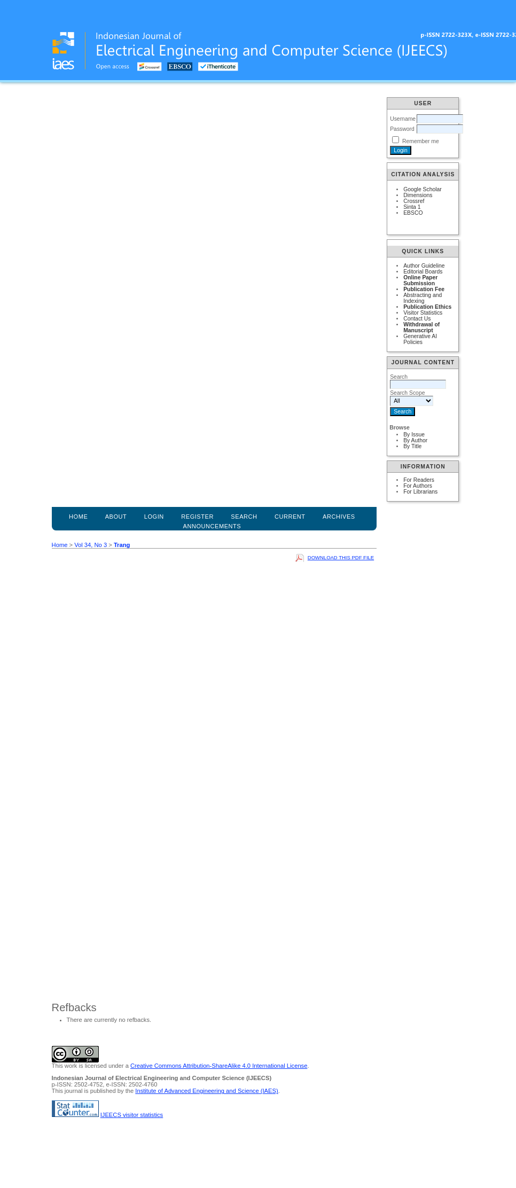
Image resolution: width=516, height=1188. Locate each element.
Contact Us (417, 319)
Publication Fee (423, 289)
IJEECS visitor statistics (131, 1115)
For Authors (417, 486)
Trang (122, 545)
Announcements (212, 526)
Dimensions (417, 195)
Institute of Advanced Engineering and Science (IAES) (206, 1091)
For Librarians (420, 492)
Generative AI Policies (420, 339)
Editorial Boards (422, 272)
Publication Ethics (427, 307)
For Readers (418, 480)
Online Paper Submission (420, 280)
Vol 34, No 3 (90, 545)
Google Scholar (422, 189)
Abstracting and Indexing (422, 298)
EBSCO (413, 213)
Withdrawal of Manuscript (421, 327)
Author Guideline (423, 266)
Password (402, 129)
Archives (339, 516)
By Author (415, 440)
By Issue (414, 434)
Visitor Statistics (422, 313)
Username (403, 119)
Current (290, 516)
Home (78, 516)
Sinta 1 (411, 207)
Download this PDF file (341, 557)
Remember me (420, 141)
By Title (412, 446)
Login (154, 516)
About (116, 516)
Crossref (413, 201)
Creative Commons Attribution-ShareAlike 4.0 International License (218, 1065)
